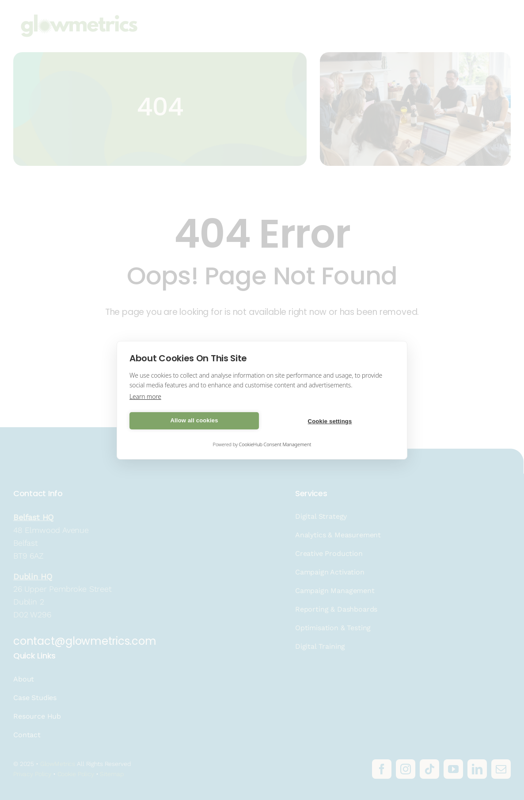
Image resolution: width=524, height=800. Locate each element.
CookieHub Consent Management (275, 444)
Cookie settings (330, 421)
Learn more (145, 396)
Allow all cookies (194, 420)
